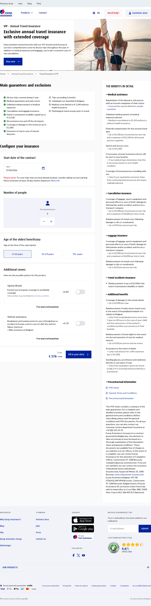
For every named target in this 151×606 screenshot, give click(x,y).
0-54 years (17, 254)
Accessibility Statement (142, 586)
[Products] (27, 13)
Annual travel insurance (22, 74)
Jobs (20, 3)
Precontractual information (121, 398)
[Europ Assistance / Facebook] (74, 556)
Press (38, 532)
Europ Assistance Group (11, 539)
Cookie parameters (98, 586)
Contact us (41, 539)
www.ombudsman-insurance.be (129, 474)
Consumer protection (50, 586)
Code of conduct (81, 586)
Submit (144, 528)
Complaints (124, 586)
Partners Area (6, 3)
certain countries (41, 296)
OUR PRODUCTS (76, 567)
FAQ (39, 3)
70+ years (78, 254)
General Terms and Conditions (123, 393)
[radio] (80, 291)
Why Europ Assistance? (10, 519)
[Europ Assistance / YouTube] (84, 556)
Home (2, 74)
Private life (67, 586)
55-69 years (48, 254)
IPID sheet (114, 387)
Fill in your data (78, 354)
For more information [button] (48, 306)
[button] (96, 13)
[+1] (51, 221)
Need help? (113, 13)
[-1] (44, 221)
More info (55, 180)
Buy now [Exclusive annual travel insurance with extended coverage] (13, 61)
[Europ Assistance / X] (79, 556)
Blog (30, 3)
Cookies (113, 586)
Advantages (5, 545)
